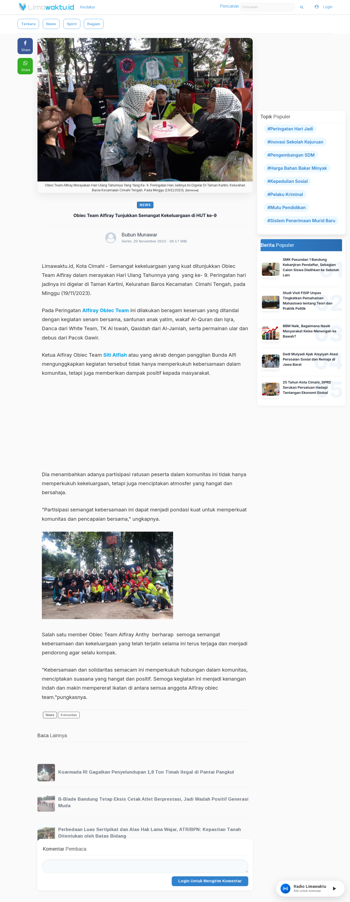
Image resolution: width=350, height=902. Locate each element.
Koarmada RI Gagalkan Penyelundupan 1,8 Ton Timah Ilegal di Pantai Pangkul (146, 782)
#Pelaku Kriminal (285, 194)
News (51, 24)
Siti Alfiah (115, 355)
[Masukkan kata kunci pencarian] (267, 7)
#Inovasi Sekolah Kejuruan (295, 142)
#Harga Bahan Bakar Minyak (297, 168)
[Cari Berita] (301, 7)
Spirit (72, 24)
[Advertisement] (145, 423)
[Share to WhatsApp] (25, 66)
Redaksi (87, 7)
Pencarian (229, 6)
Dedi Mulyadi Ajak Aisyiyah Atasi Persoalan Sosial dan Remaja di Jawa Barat (310, 359)
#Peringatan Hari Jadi (290, 128)
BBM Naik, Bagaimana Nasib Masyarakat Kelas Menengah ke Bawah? (309, 331)
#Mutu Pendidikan (286, 207)
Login (323, 7)
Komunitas (69, 715)
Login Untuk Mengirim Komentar (210, 881)
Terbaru (28, 24)
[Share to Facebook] (25, 46)
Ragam (93, 24)
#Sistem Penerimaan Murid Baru (301, 220)
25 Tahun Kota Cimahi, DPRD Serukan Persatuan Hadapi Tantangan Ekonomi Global (307, 387)
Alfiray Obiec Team (105, 310)
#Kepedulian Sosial (287, 181)
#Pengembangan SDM (290, 155)
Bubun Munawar (139, 235)
